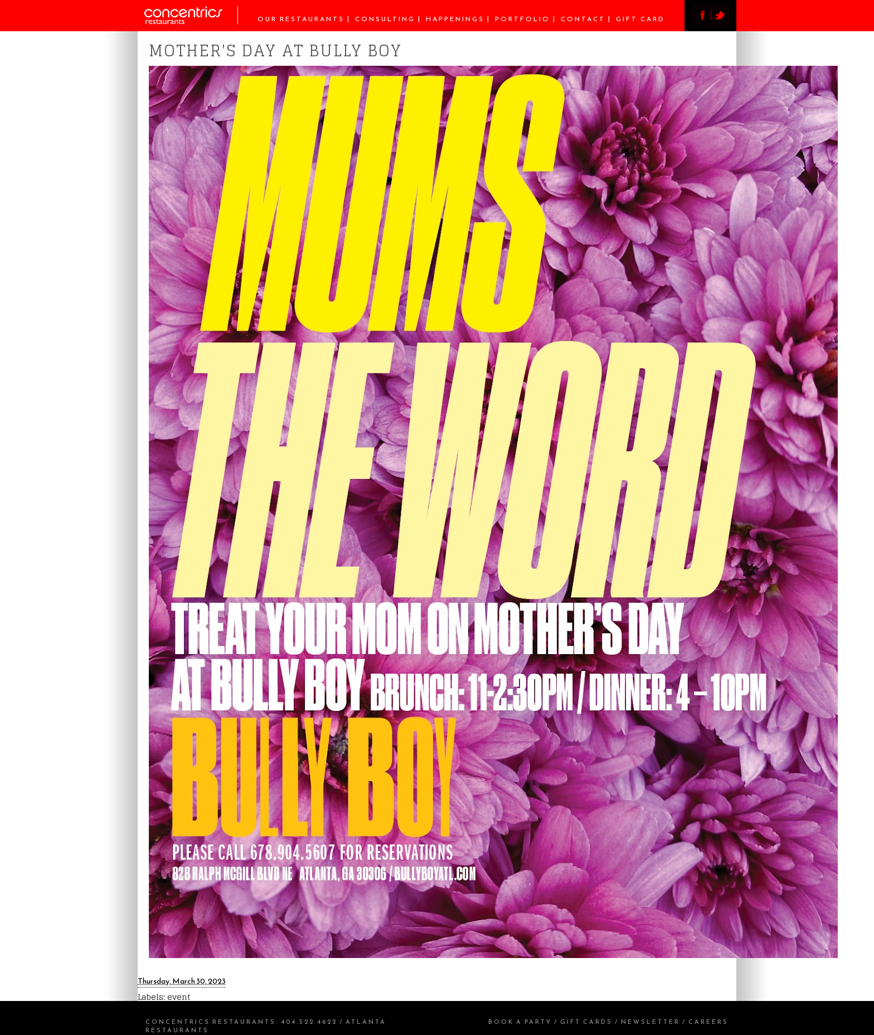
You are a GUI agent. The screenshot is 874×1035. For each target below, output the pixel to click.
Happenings (455, 19)
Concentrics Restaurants (210, 1021)
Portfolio (522, 19)
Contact (583, 19)
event (178, 997)
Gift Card (640, 19)
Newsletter (650, 1021)
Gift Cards (586, 1021)
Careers (708, 1021)
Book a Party (520, 1021)
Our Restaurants (301, 19)
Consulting (385, 19)
